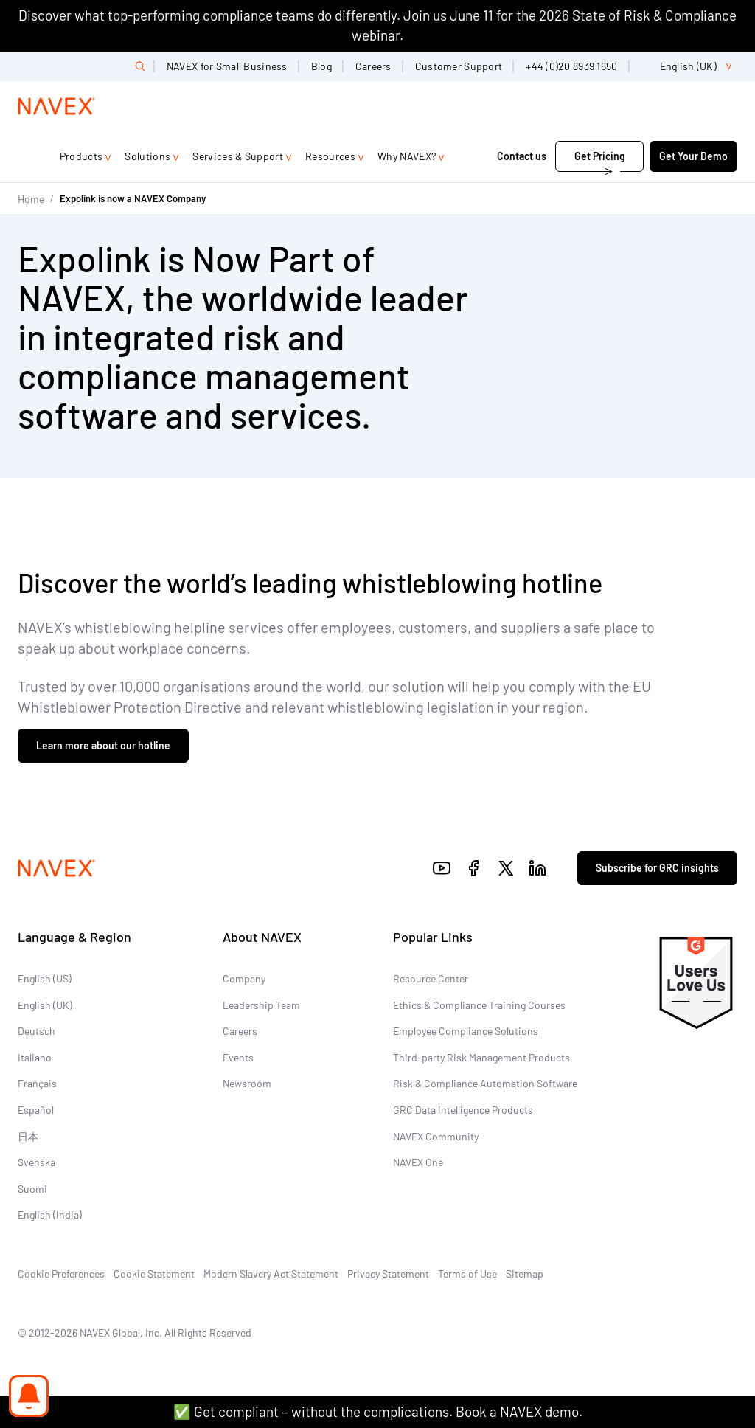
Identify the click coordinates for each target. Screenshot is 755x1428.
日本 (28, 1136)
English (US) (45, 978)
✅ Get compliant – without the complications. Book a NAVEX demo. (377, 1411)
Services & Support (237, 156)
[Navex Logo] (57, 106)
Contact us (521, 156)
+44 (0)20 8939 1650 (571, 66)
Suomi (32, 1188)
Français (37, 1083)
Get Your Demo (693, 156)
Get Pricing (599, 156)
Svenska (36, 1162)
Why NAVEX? (407, 156)
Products (81, 156)
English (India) (50, 1214)
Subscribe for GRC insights (657, 868)
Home (31, 199)
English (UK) (45, 1005)
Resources (330, 156)
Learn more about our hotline (103, 745)
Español (36, 1109)
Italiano (35, 1057)
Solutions (147, 156)
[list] (689, 66)
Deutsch (36, 1031)
